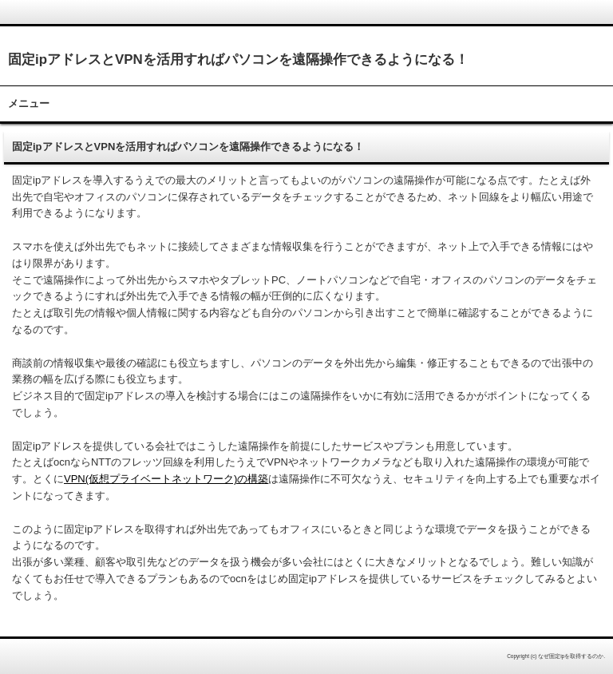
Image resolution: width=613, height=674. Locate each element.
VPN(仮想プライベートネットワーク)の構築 (166, 479)
